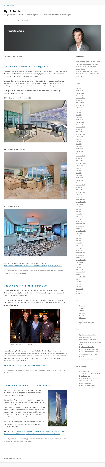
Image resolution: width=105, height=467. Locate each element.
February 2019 (80, 151)
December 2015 (80, 223)
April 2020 (79, 117)
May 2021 (78, 110)
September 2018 (80, 163)
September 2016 (80, 202)
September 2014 (80, 260)
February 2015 (80, 248)
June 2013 (78, 281)
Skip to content (9, 5)
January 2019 (79, 153)
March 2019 (79, 149)
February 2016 (80, 219)
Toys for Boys (50, 370)
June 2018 (78, 170)
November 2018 (80, 158)
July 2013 (78, 279)
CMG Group (43, 439)
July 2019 (78, 139)
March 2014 (79, 269)
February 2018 (80, 180)
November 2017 (80, 187)
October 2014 (80, 257)
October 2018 (80, 161)
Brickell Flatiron (34, 370)
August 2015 (79, 233)
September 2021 (80, 105)
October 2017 (80, 190)
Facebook (82, 306)
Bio (13, 20)
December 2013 (80, 272)
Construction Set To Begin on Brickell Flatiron (27, 385)
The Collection (23, 20)
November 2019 (80, 129)
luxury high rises (41, 271)
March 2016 (79, 216)
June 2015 (78, 238)
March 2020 (79, 120)
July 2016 (78, 207)
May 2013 (78, 284)
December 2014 (80, 252)
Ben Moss (32, 271)
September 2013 (80, 277)
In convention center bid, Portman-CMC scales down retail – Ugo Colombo (89, 354)
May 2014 (78, 267)
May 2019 (78, 144)
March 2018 (79, 178)
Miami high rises (51, 271)
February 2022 (80, 93)
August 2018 (79, 165)
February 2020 (80, 122)
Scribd (81, 320)
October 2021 (80, 103)
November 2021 (80, 100)
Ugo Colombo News (85, 337)
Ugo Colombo (13, 11)
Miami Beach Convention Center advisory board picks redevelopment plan (89, 380)
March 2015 (79, 245)
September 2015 (80, 231)
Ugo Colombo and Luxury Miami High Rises (26, 66)
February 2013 (80, 291)
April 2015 (79, 243)
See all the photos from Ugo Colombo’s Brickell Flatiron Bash (24, 365)
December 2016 (80, 199)
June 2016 (78, 209)
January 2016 (79, 221)
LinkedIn (82, 313)
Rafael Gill (42, 370)
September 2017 (80, 192)
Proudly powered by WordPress (13, 458)
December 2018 (80, 156)
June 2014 (78, 265)
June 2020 (78, 112)
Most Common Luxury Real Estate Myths (88, 62)
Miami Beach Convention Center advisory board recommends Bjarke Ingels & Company (90, 373)
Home (6, 20)
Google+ (81, 315)
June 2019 (78, 141)
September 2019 (80, 134)
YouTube (82, 308)
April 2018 (79, 175)
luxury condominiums (54, 439)
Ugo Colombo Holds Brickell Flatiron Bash (25, 285)
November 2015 (80, 226)
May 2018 (78, 173)
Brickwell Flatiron (35, 439)
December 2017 (80, 185)
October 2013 (80, 274)
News (20, 271)
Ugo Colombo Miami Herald (87, 340)
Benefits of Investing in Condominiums (87, 71)
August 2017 (79, 194)
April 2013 (79, 286)
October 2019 (80, 132)
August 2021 (79, 107)
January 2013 (79, 294)
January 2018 (79, 182)
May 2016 (78, 211)
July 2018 (78, 168)
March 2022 (79, 91)
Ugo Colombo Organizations (87, 335)
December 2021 (80, 98)
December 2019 (80, 127)
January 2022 (79, 95)
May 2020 (78, 115)
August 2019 (79, 136)
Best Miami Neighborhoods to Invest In (87, 64)
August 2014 (79, 262)
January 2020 (79, 124)
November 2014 (80, 255)
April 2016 (79, 214)
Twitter (81, 311)
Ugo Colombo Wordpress (86, 323)
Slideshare (82, 318)
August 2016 (79, 204)
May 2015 (78, 240)
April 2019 (79, 146)
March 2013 (79, 289)
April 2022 (79, 88)
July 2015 (78, 236)
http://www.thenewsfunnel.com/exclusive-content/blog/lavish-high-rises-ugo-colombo (33, 266)
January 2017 (79, 197)
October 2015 (80, 228)
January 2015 (79, 250)
